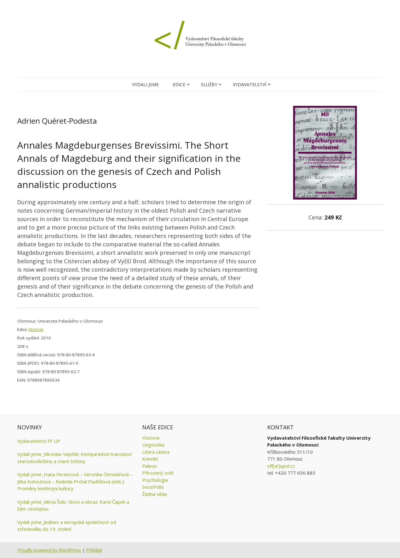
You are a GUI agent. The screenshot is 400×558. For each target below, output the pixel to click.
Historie (35, 329)
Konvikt (150, 459)
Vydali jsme (145, 84)
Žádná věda (154, 494)
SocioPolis (153, 487)
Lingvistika (153, 445)
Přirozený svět (158, 473)
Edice (179, 84)
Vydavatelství (249, 84)
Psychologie (155, 480)
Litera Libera (155, 452)
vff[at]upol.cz (281, 466)
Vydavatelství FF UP (38, 441)
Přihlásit (94, 550)
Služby (209, 84)
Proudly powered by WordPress (49, 550)
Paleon (149, 466)
